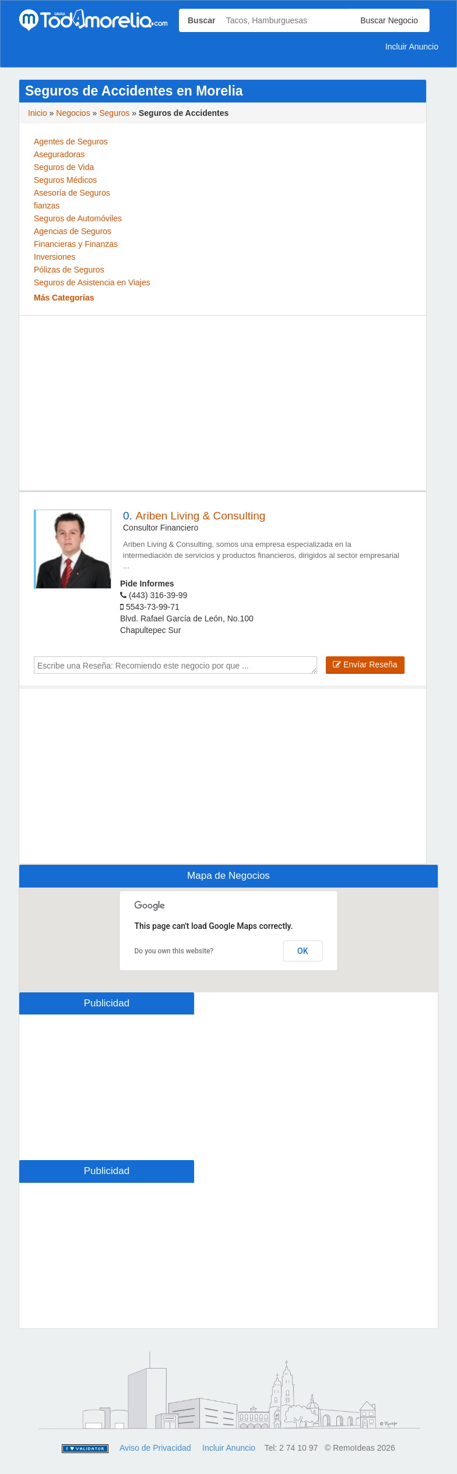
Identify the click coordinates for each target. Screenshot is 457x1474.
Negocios (73, 113)
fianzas (46, 205)
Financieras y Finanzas (76, 244)
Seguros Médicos (65, 180)
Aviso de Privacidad (155, 1447)
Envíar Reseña (365, 664)
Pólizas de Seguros (69, 269)
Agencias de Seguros (72, 231)
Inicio (37, 113)
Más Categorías (64, 297)
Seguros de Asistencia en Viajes (92, 282)
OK (302, 951)
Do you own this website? (174, 951)
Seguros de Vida (64, 167)
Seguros (114, 113)
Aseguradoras (59, 154)
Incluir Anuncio (411, 46)
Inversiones (55, 256)
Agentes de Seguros (71, 141)
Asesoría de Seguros (72, 192)
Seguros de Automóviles (78, 218)
